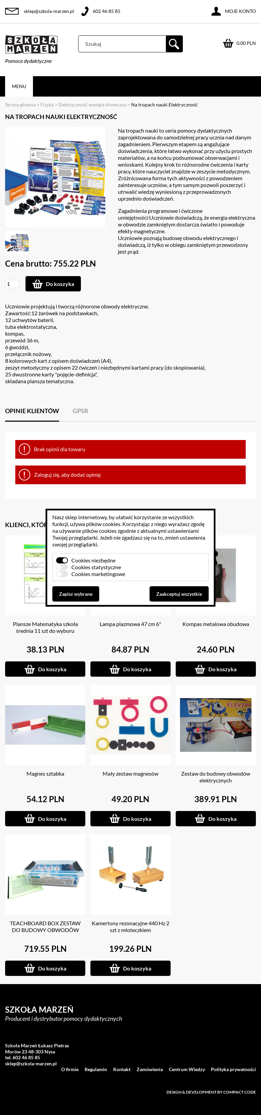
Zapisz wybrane (75, 594)
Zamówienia (150, 1069)
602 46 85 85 (106, 11)
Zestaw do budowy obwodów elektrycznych (215, 776)
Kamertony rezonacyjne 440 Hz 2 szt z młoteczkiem (130, 926)
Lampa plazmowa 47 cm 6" (130, 624)
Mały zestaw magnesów (130, 773)
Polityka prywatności (233, 1069)
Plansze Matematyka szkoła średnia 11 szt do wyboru (45, 627)
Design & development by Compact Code (211, 1092)
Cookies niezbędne (93, 560)
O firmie (70, 1069)
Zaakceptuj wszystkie (179, 594)
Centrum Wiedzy (187, 1069)
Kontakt (121, 1069)
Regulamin (96, 1069)
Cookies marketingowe (98, 574)
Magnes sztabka (45, 773)
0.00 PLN (246, 43)
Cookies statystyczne (96, 567)
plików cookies (103, 524)
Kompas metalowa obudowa (215, 624)
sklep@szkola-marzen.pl (49, 11)
